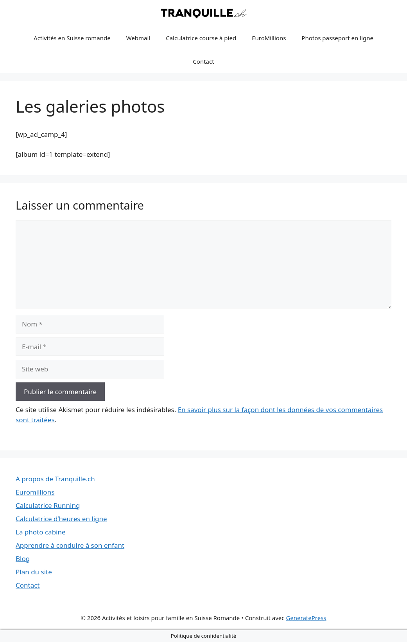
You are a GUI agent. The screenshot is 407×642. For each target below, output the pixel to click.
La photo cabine (41, 531)
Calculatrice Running (48, 505)
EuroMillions (269, 38)
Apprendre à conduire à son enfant (70, 545)
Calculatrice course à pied (201, 38)
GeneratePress (306, 618)
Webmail (138, 38)
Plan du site (34, 571)
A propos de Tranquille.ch (55, 478)
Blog (23, 558)
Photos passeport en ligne (337, 38)
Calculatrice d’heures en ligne (61, 518)
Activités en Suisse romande (72, 38)
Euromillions (35, 492)
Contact (203, 61)
